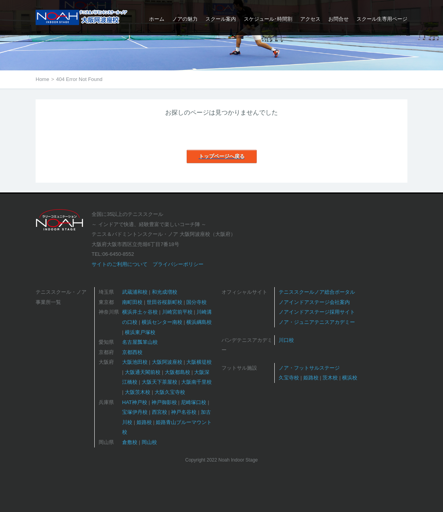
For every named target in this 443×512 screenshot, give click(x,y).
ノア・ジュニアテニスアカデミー (317, 322)
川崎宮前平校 (177, 312)
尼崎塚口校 (193, 402)
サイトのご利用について (120, 264)
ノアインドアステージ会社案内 (314, 302)
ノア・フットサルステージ (309, 368)
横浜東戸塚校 (140, 332)
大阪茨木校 (137, 392)
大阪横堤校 (199, 362)
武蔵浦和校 (135, 292)
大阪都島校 (177, 372)
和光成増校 (164, 292)
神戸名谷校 (183, 412)
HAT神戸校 (134, 402)
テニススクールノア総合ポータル (317, 292)
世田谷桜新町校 (164, 302)
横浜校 (349, 378)
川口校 (286, 340)
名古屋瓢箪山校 (140, 342)
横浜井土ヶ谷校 (140, 312)
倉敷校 (129, 442)
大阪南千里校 (196, 382)
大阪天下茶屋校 (159, 382)
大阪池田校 (135, 362)
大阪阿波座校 (167, 362)
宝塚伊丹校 (135, 412)
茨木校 (330, 378)
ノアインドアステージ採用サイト (317, 312)
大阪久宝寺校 (170, 392)
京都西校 (132, 352)
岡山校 (149, 442)
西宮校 (159, 412)
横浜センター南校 (162, 322)
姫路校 (144, 422)
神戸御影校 (164, 402)
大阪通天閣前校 (142, 372)
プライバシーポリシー (178, 264)
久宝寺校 (289, 378)
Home (42, 79)
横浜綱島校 (199, 322)
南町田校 (132, 302)
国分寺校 (196, 302)
